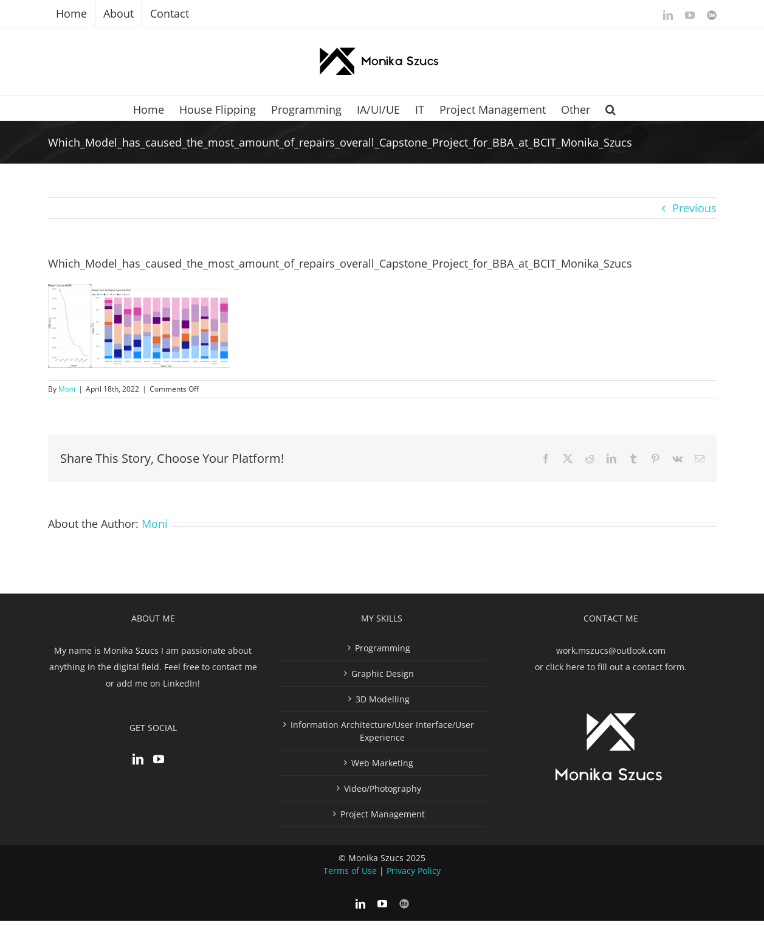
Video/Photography (382, 793)
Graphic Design (382, 678)
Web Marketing (382, 767)
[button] (610, 108)
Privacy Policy (414, 875)
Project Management (382, 818)
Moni (66, 389)
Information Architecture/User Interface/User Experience (382, 735)
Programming (382, 652)
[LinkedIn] (137, 763)
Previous (694, 208)
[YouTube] (158, 763)
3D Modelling (383, 703)
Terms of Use (350, 875)
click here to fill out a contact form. (616, 671)
